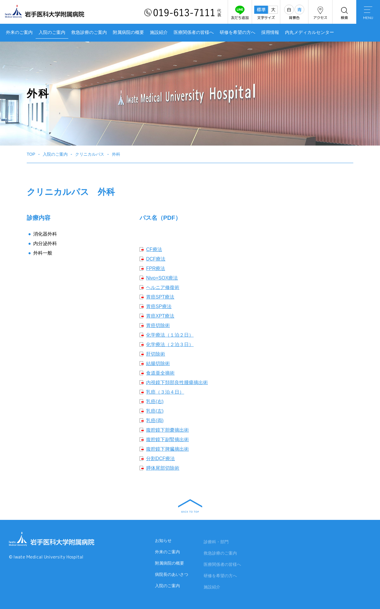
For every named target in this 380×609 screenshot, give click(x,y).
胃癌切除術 (158, 325)
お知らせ (163, 542)
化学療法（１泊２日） (170, 334)
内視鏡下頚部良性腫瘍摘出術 (177, 382)
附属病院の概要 (128, 32)
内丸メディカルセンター (309, 32)
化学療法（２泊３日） (170, 344)
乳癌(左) (155, 411)
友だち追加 (240, 13)
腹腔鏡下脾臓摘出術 (167, 449)
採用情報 (270, 32)
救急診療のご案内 (89, 32)
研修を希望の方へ (237, 32)
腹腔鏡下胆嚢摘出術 (167, 430)
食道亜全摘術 (160, 373)
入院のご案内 (52, 32)
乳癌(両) (155, 420)
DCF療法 (155, 258)
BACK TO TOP (190, 506)
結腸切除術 (158, 363)
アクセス (320, 13)
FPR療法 (155, 268)
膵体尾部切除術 (162, 468)
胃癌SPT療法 (160, 296)
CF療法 (154, 249)
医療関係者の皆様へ (194, 32)
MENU (368, 13)
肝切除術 (155, 353)
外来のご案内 (19, 32)
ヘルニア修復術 (162, 287)
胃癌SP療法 (158, 306)
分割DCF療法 (160, 458)
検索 (344, 13)
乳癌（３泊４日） (165, 392)
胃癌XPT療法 (160, 315)
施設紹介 (159, 32)
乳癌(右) (155, 401)
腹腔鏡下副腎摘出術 (167, 439)
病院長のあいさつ (171, 576)
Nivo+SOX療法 (162, 277)
